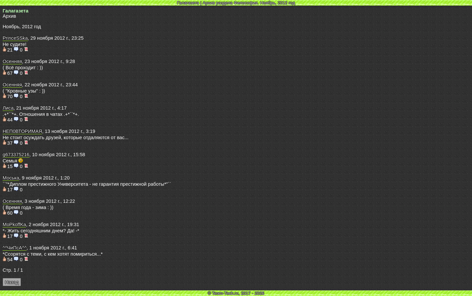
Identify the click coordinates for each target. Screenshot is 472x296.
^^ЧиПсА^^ (15, 247)
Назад (12, 282)
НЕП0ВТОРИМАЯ (22, 131)
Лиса (8, 108)
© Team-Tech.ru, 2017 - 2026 (236, 293)
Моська (11, 177)
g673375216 (16, 154)
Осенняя (12, 61)
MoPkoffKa (14, 224)
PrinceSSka (15, 38)
